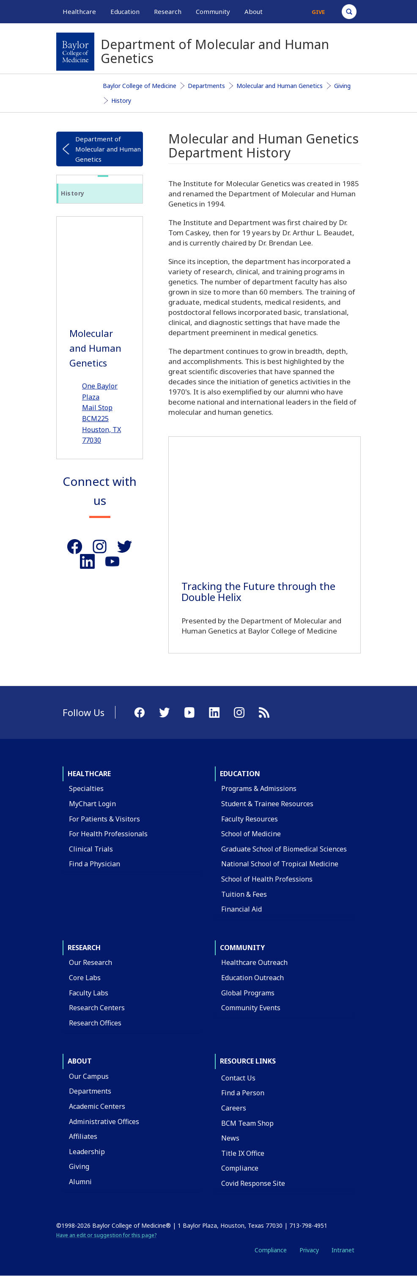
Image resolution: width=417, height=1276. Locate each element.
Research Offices (95, 1023)
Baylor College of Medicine (139, 86)
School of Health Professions (267, 879)
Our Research (90, 962)
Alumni (80, 1181)
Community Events (250, 1007)
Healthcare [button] (79, 11)
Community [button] (213, 11)
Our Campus (89, 1076)
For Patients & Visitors (104, 819)
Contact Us (238, 1078)
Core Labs (85, 977)
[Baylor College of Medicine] (75, 52)
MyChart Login (92, 803)
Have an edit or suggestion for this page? (106, 1235)
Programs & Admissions (258, 788)
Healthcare (89, 773)
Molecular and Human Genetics (279, 86)
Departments (206, 86)
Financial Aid (241, 909)
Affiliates (83, 1136)
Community (242, 947)
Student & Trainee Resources (267, 803)
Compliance (239, 1168)
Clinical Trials (91, 849)
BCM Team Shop (247, 1123)
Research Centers (97, 1007)
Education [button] (125, 11)
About (80, 1061)
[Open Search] (349, 11)
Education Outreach (252, 977)
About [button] (253, 11)
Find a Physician (94, 863)
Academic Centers (97, 1106)
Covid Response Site (253, 1183)
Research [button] (167, 11)
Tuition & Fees (244, 894)
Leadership (87, 1151)
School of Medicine (251, 833)
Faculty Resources (249, 819)
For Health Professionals (108, 833)
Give (318, 12)
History (121, 100)
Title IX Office (242, 1153)
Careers (233, 1108)
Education (240, 773)
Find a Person (242, 1092)
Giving (342, 86)
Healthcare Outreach (254, 962)
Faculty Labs (88, 993)
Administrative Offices (104, 1121)
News (230, 1138)
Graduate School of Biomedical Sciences (284, 849)
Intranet (343, 1250)
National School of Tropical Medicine (279, 863)
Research (84, 947)
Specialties (86, 788)
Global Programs (247, 993)
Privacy (309, 1250)
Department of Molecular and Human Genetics (108, 149)
